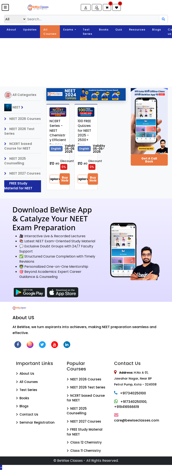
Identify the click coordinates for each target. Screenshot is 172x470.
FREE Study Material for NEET (18, 185)
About (11, 30)
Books (104, 30)
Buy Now (64, 179)
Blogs (156, 30)
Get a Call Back (149, 160)
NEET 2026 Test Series (19, 131)
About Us (25, 373)
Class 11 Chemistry (84, 450)
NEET (14, 107)
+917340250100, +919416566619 (130, 404)
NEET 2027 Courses (22, 173)
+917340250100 (130, 393)
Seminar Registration (35, 422)
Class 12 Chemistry (84, 442)
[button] (5, 7)
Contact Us (27, 414)
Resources (137, 30)
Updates (30, 30)
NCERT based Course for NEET (18, 146)
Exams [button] (68, 30)
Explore (55, 179)
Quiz (118, 30)
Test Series (87, 32)
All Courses (49, 32)
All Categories (20, 95)
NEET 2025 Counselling (15, 161)
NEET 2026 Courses (22, 118)
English (56, 148)
